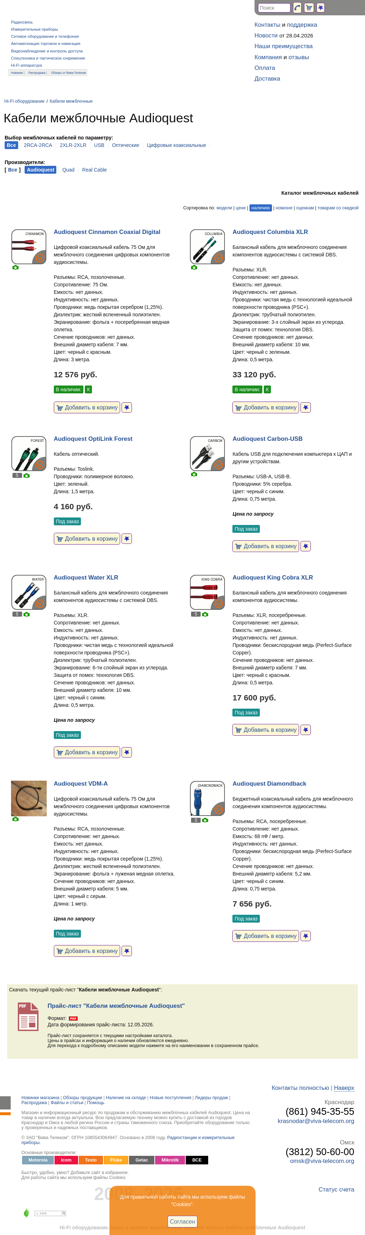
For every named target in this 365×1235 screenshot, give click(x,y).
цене (241, 207)
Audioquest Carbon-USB (267, 438)
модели (224, 207)
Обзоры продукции (82, 1097)
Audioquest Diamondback (269, 783)
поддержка (302, 24)
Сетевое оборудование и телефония (45, 36)
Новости (266, 35)
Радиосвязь (22, 22)
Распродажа (37, 73)
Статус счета (336, 1189)
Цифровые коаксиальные (176, 145)
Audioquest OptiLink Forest (93, 438)
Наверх (344, 1088)
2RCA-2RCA (38, 145)
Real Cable (94, 170)
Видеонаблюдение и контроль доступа (47, 51)
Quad (68, 170)
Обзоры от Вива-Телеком (68, 73)
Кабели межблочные (71, 101)
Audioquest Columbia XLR (270, 232)
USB (99, 145)
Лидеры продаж (211, 1097)
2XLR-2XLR (73, 145)
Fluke (116, 1160)
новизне (284, 207)
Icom (66, 1160)
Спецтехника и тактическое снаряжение (48, 58)
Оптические (125, 145)
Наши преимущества (284, 46)
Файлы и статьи (67, 1102)
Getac (141, 1160)
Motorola (38, 1160)
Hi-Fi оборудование (24, 101)
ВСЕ (196, 1160)
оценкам (305, 207)
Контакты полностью (300, 1088)
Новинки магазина (40, 1097)
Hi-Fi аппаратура (26, 65)
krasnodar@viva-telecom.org (316, 1121)
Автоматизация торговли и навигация (45, 43)
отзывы (299, 57)
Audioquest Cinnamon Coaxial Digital (107, 232)
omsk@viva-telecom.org (322, 1161)
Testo (91, 1160)
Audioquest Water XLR (86, 577)
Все (12, 170)
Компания (268, 57)
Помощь (95, 1102)
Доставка (267, 78)
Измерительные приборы (34, 29)
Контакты (267, 24)
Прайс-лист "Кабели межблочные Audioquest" (116, 1005)
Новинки (17, 73)
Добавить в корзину (87, 407)
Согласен (182, 1221)
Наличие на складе (126, 1097)
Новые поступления (170, 1097)
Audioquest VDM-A (81, 783)
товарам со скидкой (338, 207)
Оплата (265, 68)
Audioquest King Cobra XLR (272, 577)
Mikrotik (170, 1160)
